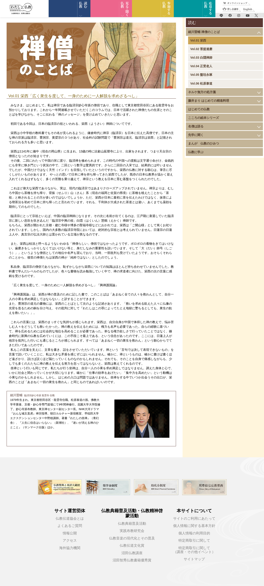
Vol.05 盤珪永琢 (201, 74)
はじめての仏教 (199, 109)
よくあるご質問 (69, 526)
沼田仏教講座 (132, 553)
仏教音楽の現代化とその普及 (132, 538)
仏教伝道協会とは (70, 518)
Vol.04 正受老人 (201, 66)
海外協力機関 (69, 548)
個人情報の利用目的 (194, 533)
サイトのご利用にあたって (194, 518)
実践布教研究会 (132, 531)
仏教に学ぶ (196, 152)
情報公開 (70, 533)
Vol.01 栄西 (198, 40)
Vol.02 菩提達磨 (201, 49)
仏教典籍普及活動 (132, 523)
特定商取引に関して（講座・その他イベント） (194, 550)
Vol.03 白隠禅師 (201, 57)
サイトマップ (194, 559)
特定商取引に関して (194, 540)
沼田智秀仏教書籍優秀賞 (132, 560)
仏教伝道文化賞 (132, 545)
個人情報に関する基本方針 (194, 526)
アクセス (70, 540)
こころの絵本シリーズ (203, 117)
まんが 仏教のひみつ (203, 143)
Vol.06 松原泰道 (201, 83)
